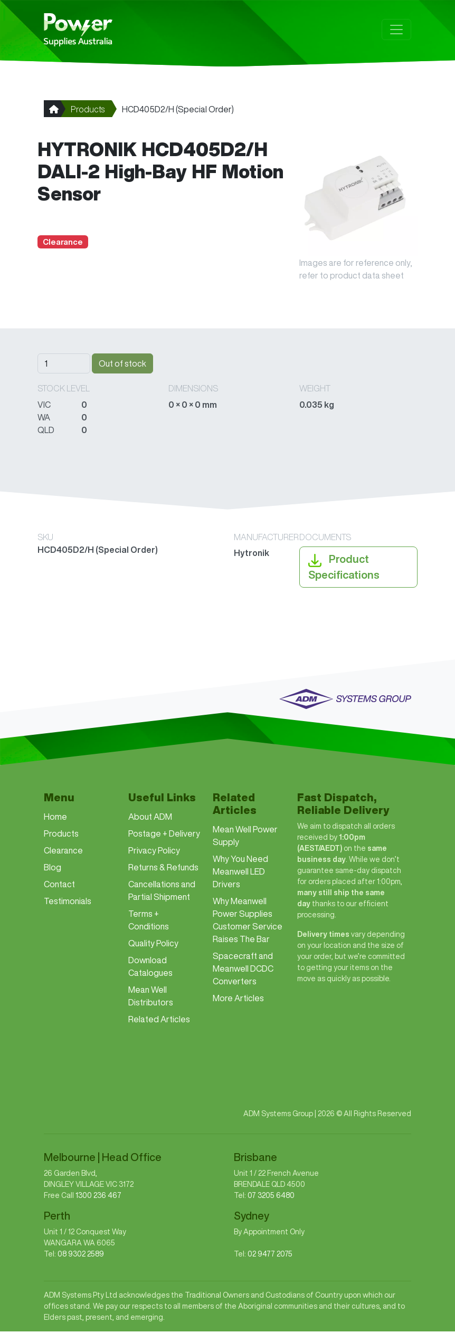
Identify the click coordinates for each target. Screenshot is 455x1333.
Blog (52, 869)
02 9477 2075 (270, 1255)
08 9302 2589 (81, 1255)
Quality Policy (153, 945)
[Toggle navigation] (396, 30)
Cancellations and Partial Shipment (161, 892)
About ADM (150, 818)
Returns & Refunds (163, 869)
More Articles (238, 999)
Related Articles (159, 1020)
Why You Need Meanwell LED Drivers (240, 873)
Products (88, 110)
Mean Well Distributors (150, 997)
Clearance (63, 852)
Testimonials (67, 902)
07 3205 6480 (271, 1197)
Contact (59, 885)
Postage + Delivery (164, 835)
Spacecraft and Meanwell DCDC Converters (243, 970)
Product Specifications (344, 567)
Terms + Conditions (148, 921)
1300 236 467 (98, 1197)
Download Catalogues (150, 968)
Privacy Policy (154, 852)
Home (55, 818)
